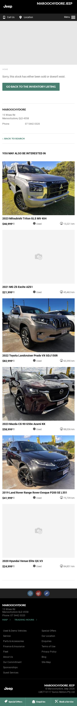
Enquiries (46, 641)
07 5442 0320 (32, 124)
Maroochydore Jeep (54, 3)
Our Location (48, 636)
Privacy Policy (49, 651)
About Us (8, 657)
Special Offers (49, 630)
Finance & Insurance (13, 646)
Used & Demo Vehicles (15, 630)
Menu (70, 16)
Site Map (46, 662)
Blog (44, 657)
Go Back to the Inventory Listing (31, 86)
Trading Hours (24, 619)
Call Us (7, 17)
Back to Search (14, 138)
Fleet (5, 651)
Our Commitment (12, 662)
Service (7, 636)
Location (25, 17)
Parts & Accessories (13, 641)
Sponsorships (10, 667)
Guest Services (10, 672)
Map (5, 619)
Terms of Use (48, 646)
